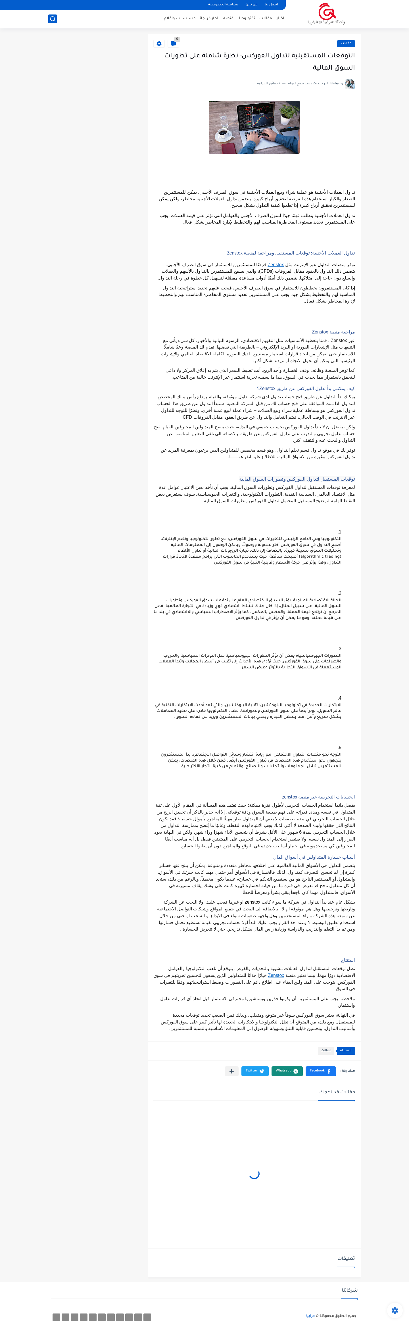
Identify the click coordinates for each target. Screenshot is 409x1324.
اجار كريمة (209, 18)
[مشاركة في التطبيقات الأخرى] (232, 1071)
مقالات (265, 18)
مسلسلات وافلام (180, 18)
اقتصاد (228, 18)
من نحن (251, 5)
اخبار (280, 18)
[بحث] (52, 18)
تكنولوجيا (247, 18)
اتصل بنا (271, 5)
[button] (321, 1071)
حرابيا (310, 1316)
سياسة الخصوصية (223, 5)
